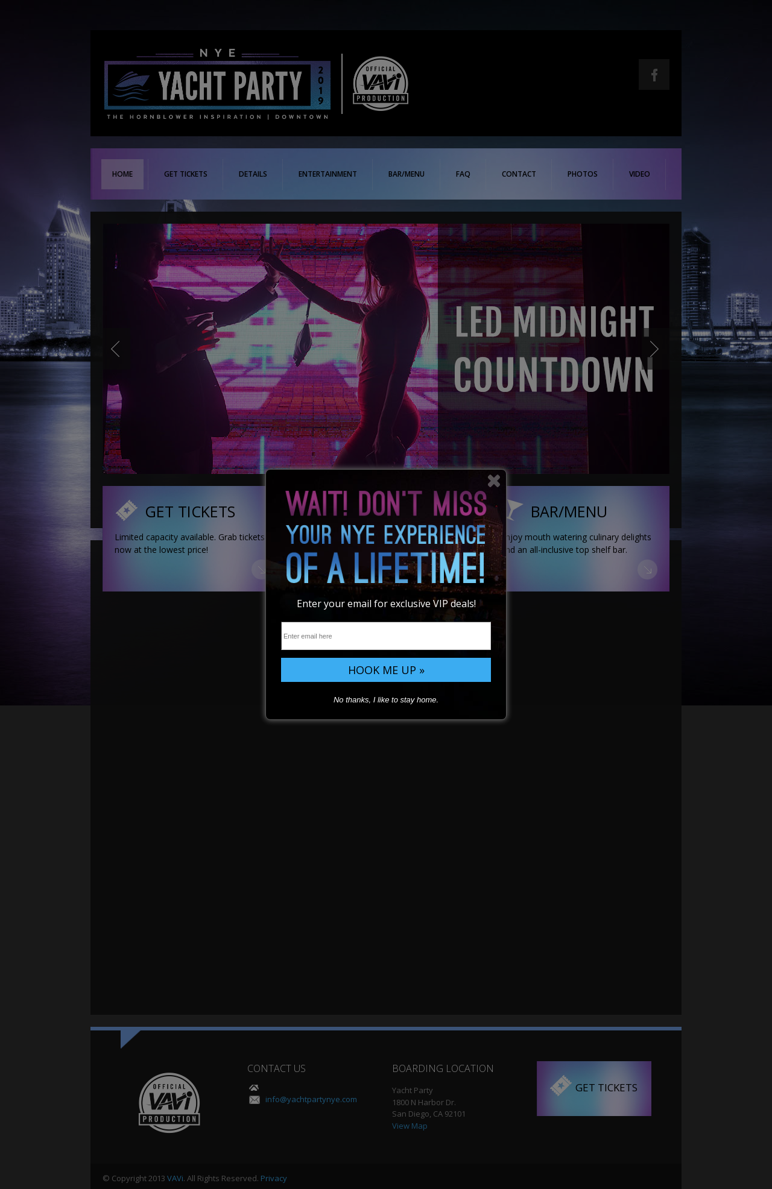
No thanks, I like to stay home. (386, 699)
